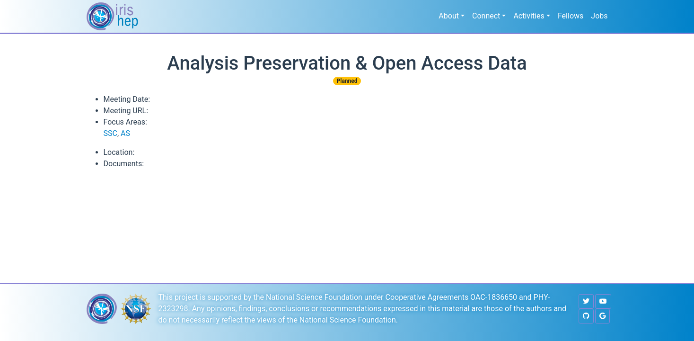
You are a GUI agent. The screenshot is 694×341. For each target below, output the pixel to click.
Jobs (599, 15)
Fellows (570, 15)
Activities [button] (528, 15)
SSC (110, 133)
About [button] (449, 15)
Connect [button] (486, 15)
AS (125, 133)
